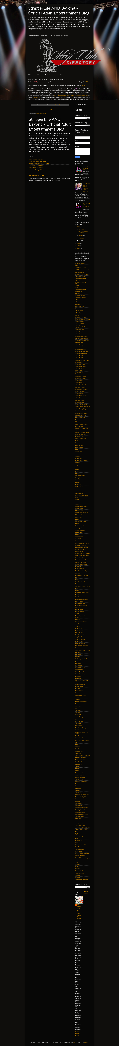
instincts (77, 573)
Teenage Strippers (80, 825)
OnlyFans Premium (80, 639)
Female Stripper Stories (81, 512)
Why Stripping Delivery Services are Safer (86, 206)
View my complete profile (77, 1033)
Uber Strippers (79, 851)
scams (77, 697)
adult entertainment (80, 276)
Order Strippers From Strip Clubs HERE (39, 163)
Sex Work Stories (79, 721)
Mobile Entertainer (80, 603)
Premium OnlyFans (80, 667)
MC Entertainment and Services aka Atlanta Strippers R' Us (79, 911)
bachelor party (79, 411)
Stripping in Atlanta (80, 812)
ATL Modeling (79, 310)
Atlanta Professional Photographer (80, 369)
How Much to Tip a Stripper (82, 553)
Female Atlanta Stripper (81, 506)
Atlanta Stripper (79, 393)
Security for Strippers (81, 701)
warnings (77, 866)
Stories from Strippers (81, 738)
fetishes (77, 519)
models (77, 613)
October (81, 235)
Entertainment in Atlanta (81, 495)
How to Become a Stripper (82, 560)
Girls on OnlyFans (80, 530)
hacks (76, 541)
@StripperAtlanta (36, 97)
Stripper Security (79, 786)
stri (76, 742)
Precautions (78, 665)
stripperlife (78, 788)
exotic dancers (79, 504)
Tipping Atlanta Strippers (81, 829)
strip (76, 744)
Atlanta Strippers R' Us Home (36, 159)
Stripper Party (79, 779)
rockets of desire (79, 686)
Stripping (77, 801)
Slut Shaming (78, 736)
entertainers (78, 491)
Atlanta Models (79, 358)
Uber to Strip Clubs (80, 855)
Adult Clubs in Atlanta (80, 267)
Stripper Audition (79, 773)
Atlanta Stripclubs (80, 391)
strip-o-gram (78, 764)
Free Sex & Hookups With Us (36, 170)
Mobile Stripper (79, 609)
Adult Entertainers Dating (82, 274)
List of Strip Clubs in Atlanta (82, 586)
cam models (78, 451)
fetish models (78, 517)
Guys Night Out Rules (81, 539)
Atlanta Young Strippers (81, 409)
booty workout (79, 447)
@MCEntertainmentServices (61, 95)
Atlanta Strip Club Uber (81, 385)
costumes (78, 467)
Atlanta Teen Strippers (81, 404)
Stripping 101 (78, 803)
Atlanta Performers (80, 364)
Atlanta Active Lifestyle (81, 317)
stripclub (77, 766)
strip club (77, 746)
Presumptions (79, 669)
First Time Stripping (80, 521)
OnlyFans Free (79, 632)
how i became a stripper (81, 547)
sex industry (78, 714)
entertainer (78, 488)
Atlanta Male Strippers (81, 353)
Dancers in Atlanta (80, 475)
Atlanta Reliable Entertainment (79, 373)
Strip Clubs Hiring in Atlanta (82, 755)
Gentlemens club (79, 526)
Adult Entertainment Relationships (80, 290)
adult (76, 265)
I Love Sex (78, 566)
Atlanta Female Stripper (81, 336)
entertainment (79, 493)
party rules (78, 654)
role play (77, 688)
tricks (76, 838)
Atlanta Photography (80, 366)
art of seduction (79, 306)
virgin (76, 862)
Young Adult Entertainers (81, 879)
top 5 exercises (79, 834)
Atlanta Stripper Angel (81, 395)
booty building (79, 445)
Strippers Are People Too (82, 794)
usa (76, 860)
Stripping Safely (79, 816)
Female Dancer (79, 508)
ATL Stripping (79, 313)
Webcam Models (79, 871)
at (75, 308)
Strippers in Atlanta (80, 799)
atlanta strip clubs (80, 387)
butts (76, 449)
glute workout (79, 532)
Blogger (86, 1042)
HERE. (83, 85)
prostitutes (78, 676)
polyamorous (78, 661)
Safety (77, 693)
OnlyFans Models (80, 637)
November (82, 229)
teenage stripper (79, 823)
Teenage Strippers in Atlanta (82, 827)
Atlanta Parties (79, 362)
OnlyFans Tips (79, 641)
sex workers (78, 725)
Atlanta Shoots (79, 380)
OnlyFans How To (80, 634)
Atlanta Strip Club (79, 382)
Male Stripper (78, 595)
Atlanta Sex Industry (80, 376)
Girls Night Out (79, 528)
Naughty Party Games (81, 621)
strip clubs (78, 753)
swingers (77, 821)
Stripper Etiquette (79, 775)
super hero (78, 818)
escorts (77, 499)
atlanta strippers (79, 400)
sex (76, 708)
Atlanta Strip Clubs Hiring (82, 389)
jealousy (77, 579)
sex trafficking (79, 717)
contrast (77, 456)
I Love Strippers (79, 568)
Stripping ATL (79, 805)
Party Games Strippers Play (82, 650)
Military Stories (79, 601)
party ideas (78, 652)
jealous (77, 577)
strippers (77, 790)
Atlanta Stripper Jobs (80, 398)
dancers (77, 473)
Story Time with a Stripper (82, 740)
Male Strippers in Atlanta (81, 599)
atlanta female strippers (81, 338)
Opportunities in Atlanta (81, 645)
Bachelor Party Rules (80, 415)
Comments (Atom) (41, 113)
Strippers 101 (78, 792)
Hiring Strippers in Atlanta (82, 543)
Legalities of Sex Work (81, 581)
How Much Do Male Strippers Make (80, 550)
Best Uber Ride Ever (80, 434)
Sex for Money (79, 712)
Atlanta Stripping (79, 402)
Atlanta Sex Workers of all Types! (37, 161)
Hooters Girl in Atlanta (81, 545)
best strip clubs (79, 426)
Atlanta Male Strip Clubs (81, 351)
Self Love (77, 704)
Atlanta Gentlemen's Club (82, 340)
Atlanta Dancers (79, 329)
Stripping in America (80, 810)
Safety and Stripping (80, 695)
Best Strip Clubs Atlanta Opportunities (81, 429)
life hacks (77, 584)
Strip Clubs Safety (80, 762)
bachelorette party (80, 417)
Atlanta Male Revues (80, 349)
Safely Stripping (79, 690)
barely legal (78, 419)
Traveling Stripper (80, 836)
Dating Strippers (79, 480)
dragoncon (78, 484)
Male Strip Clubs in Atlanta (82, 592)
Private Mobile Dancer (81, 672)
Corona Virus (78, 458)
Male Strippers (79, 597)
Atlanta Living (79, 345)
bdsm (76, 422)
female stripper (79, 510)
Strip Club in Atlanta (80, 749)
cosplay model (79, 465)
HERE (86, 82)
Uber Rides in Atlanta (80, 847)
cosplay (77, 462)
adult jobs (77, 293)
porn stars (78, 663)
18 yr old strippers (80, 263)
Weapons (77, 868)
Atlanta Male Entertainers (82, 347)
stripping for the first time (82, 807)
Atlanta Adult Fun (79, 321)
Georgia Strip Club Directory (36, 167)
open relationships (80, 643)
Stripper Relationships (81, 781)
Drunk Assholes (79, 486)
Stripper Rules (79, 783)
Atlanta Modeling (79, 355)
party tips (77, 656)
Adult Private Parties (80, 297)
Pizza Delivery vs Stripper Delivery (86, 168)
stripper (77, 770)
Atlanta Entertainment (81, 334)
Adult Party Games (80, 295)
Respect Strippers (80, 684)
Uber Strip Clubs (79, 849)
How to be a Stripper (80, 557)
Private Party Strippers (81, 674)
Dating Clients (79, 478)
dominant (77, 482)
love (76, 588)
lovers (77, 590)
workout (77, 875)
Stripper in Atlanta (80, 777)
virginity (77, 864)
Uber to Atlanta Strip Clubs (82, 853)
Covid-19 (77, 471)
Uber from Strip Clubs (81, 844)
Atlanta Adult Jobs (80, 324)
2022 (78, 227)
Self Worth (78, 706)
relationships (78, 678)
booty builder (78, 443)
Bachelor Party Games (81, 413)
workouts (77, 877)
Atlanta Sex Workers (80, 378)
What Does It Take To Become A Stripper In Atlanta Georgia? (86, 187)
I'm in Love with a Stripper (82, 571)
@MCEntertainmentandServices (79, 95)
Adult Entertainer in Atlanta (82, 270)
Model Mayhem (79, 611)
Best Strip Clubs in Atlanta (82, 432)
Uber (76, 842)
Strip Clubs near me (80, 759)
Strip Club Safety (79, 751)
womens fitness (79, 873)
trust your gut (79, 840)
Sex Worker (78, 723)
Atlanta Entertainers (80, 332)
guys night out (79, 536)
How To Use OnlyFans (81, 564)
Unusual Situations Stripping (82, 858)
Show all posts (59, 105)
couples (77, 469)
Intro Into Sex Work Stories (82, 575)
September (82, 238)
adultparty (78, 302)
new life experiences (80, 624)
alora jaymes (78, 304)
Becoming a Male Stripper (37, 175)
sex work (77, 719)
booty (76, 440)
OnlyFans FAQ (79, 630)
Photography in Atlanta (81, 658)
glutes (77, 534)
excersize (77, 502)
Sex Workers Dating (80, 727)
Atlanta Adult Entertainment (82, 319)
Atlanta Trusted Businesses (82, 406)
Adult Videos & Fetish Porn (36, 165)
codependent (78, 454)
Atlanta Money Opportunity (82, 360)
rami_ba (75, 1042)
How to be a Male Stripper (82, 555)
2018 (78, 248)
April (80, 240)
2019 (78, 246)
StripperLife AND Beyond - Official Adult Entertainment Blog (58, 10)
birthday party (79, 436)
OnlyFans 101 (78, 628)
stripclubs (78, 768)
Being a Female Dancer (81, 424)
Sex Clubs (78, 710)
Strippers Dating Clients (81, 796)
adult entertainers (79, 272)
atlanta (77, 315)
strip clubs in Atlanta (80, 757)
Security (77, 699)
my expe (77, 619)
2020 (78, 243)
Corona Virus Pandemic (81, 460)
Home (50, 109)
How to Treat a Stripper (81, 562)
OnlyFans (77, 626)
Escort (77, 497)
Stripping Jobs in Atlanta (81, 814)
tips (76, 831)
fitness (77, 523)
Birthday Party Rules (80, 438)
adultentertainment (80, 299)
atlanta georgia (79, 342)
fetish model (78, 515)
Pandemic (78, 648)
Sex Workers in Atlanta (81, 730)
